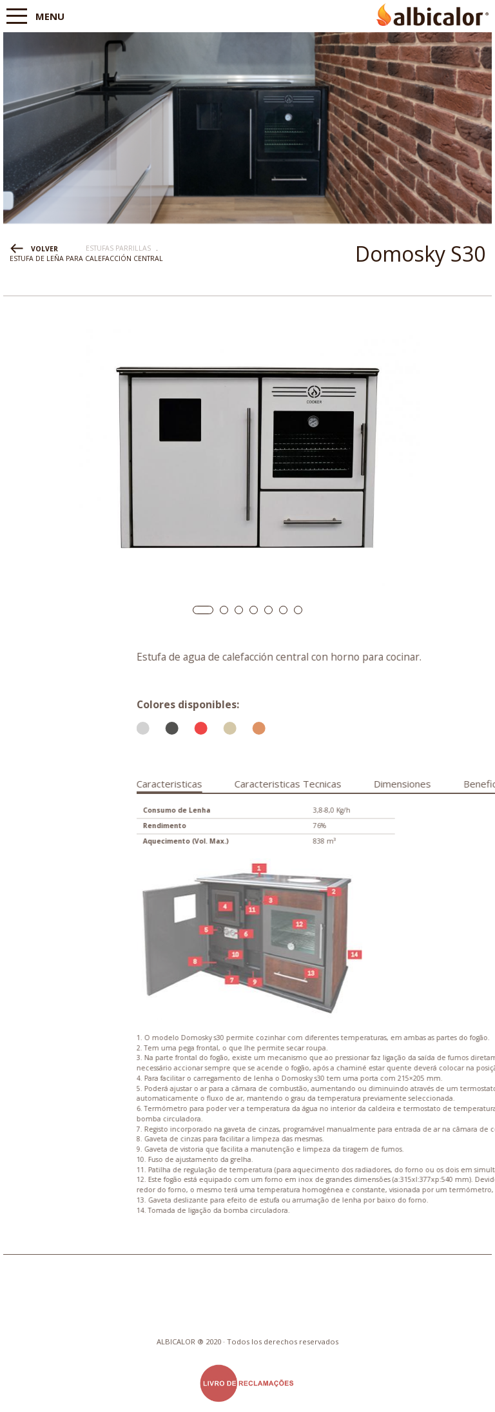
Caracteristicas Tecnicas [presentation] (408, 783)
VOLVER (44, 248)
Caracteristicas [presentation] (290, 783)
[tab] (290, 781)
